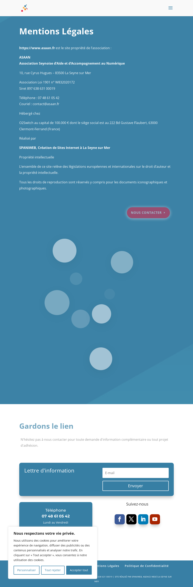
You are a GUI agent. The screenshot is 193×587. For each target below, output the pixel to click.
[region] (52, 553)
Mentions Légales (105, 566)
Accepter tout (79, 570)
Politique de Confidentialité (147, 566)
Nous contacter (144, 206)
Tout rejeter (53, 570)
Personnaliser (26, 570)
